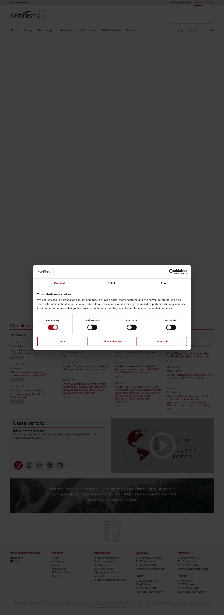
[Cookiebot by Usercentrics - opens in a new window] (171, 271)
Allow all (162, 341)
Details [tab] (112, 283)
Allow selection (111, 341)
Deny (61, 341)
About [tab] (164, 283)
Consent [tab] (59, 283)
